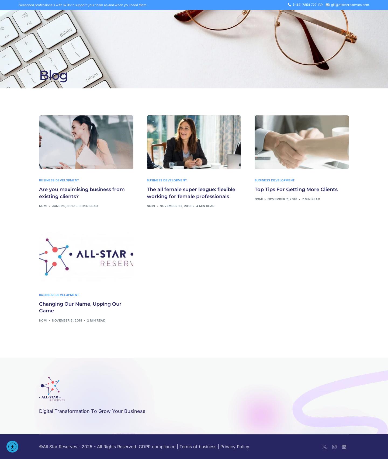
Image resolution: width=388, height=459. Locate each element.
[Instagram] (334, 447)
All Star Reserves (60, 446)
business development (59, 180)
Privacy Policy (234, 446)
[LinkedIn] (344, 447)
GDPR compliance (157, 446)
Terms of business (197, 446)
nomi (43, 206)
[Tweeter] (325, 447)
